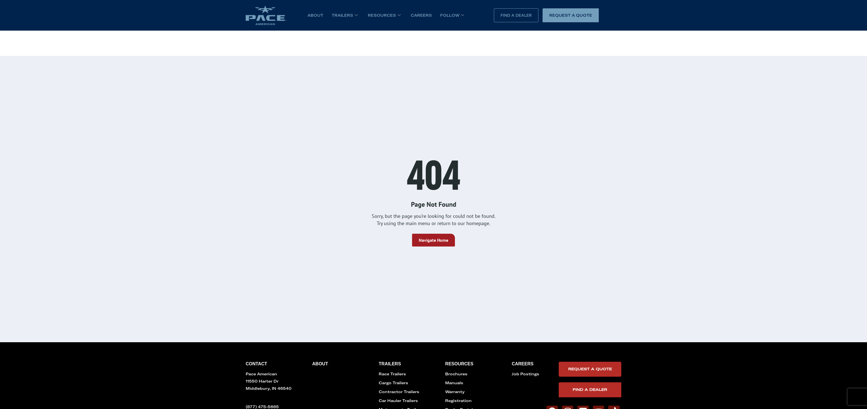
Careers (421, 15)
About (315, 15)
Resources (384, 15)
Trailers (345, 15)
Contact (256, 363)
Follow (452, 15)
